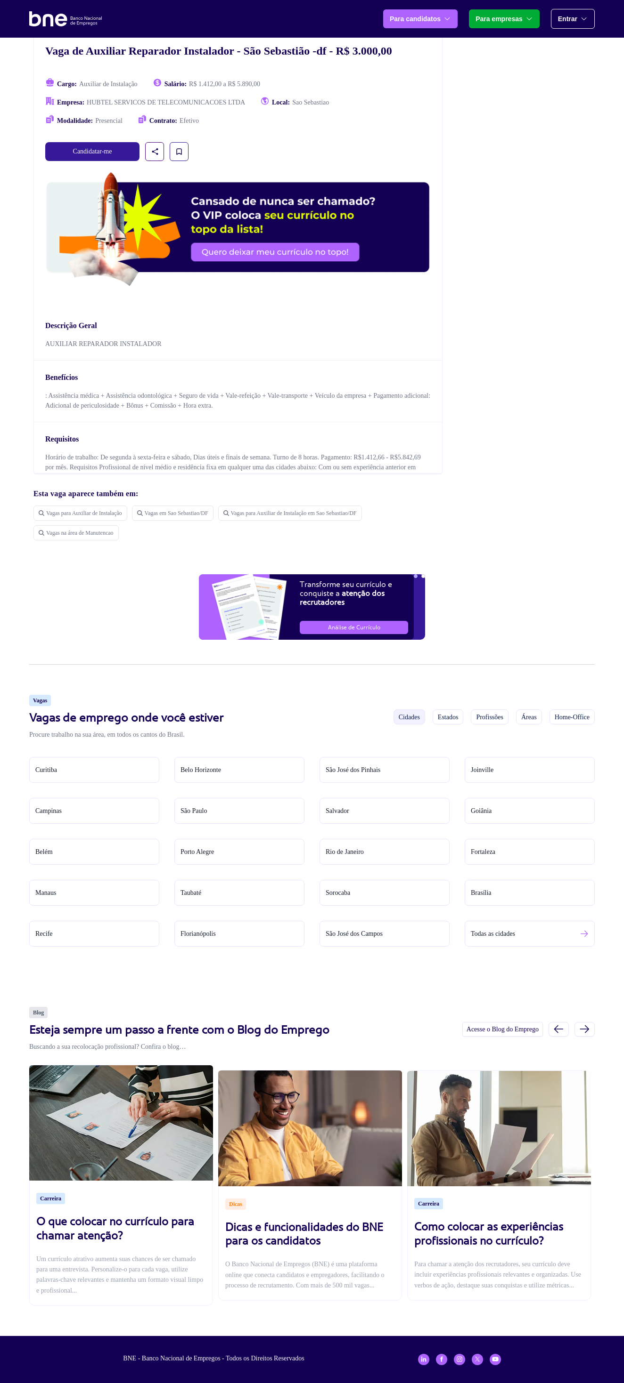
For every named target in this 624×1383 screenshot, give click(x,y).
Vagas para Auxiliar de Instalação (80, 513)
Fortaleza (483, 851)
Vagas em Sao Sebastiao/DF (172, 513)
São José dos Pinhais (353, 769)
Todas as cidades (493, 933)
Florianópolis (198, 933)
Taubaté (191, 892)
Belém (44, 851)
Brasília (481, 892)
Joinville (482, 769)
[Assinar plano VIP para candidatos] (238, 229)
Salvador (337, 810)
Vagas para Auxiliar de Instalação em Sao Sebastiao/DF (290, 513)
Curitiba (46, 769)
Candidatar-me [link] (92, 151)
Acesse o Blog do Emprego (503, 1029)
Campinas (48, 810)
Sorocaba (338, 892)
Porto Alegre (197, 851)
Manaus (45, 892)
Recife (44, 933)
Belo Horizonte (201, 769)
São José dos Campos (354, 933)
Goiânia (481, 810)
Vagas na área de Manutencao (76, 533)
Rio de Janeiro (345, 851)
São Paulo (194, 810)
